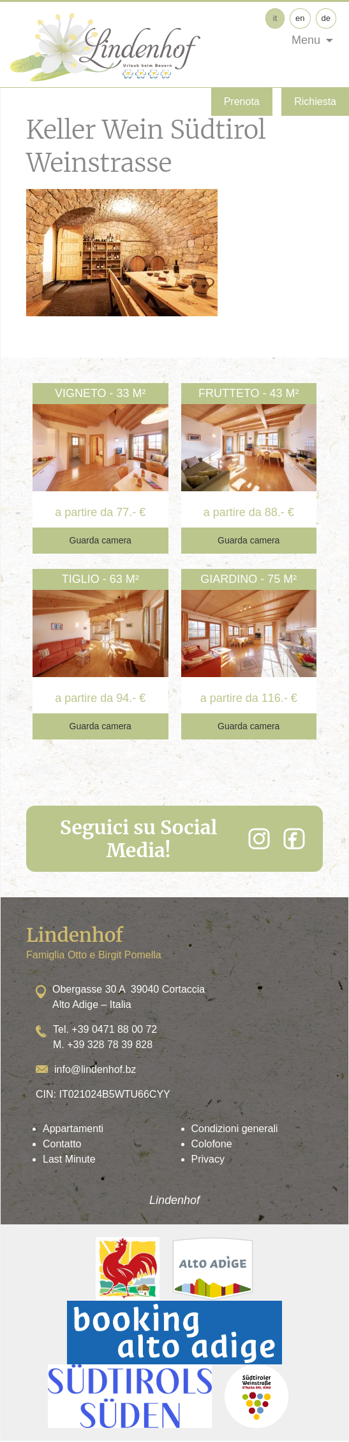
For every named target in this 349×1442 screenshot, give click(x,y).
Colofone (211, 1143)
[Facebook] (294, 838)
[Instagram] (259, 838)
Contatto (62, 1143)
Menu (306, 40)
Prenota (242, 101)
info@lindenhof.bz (95, 1069)
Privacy (208, 1159)
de (326, 18)
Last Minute (69, 1159)
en (299, 18)
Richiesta (315, 101)
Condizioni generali (234, 1128)
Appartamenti (73, 1128)
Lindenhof (174, 1200)
